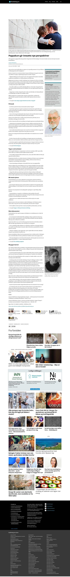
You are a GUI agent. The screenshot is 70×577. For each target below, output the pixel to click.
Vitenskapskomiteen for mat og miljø (53, 573)
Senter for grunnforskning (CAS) (52, 544)
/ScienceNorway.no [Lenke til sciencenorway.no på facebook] (50, 510)
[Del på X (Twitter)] (11, 326)
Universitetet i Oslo (50, 563)
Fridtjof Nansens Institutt (14, 549)
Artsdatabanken (13, 537)
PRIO (47, 536)
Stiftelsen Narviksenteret (51, 551)
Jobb (57, 1)
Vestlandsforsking (50, 569)
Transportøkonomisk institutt (51, 556)
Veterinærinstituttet (50, 570)
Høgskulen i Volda (13, 556)
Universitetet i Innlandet (50, 562)
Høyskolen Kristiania (13, 559)
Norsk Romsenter (31, 567)
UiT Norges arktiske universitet (52, 558)
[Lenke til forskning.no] (25, 1)
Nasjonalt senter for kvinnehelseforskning (35, 549)
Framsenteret (12, 548)
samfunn (11, 324)
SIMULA (48, 541)
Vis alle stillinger (35, 389)
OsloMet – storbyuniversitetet (33, 572)
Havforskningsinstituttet (14, 552)
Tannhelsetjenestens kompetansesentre (53, 555)
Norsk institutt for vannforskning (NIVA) (35, 571)
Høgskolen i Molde (13, 553)
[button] (59, 380)
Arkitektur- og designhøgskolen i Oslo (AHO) (17, 536)
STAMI (48, 548)
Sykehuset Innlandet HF (50, 553)
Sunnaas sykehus (49, 552)
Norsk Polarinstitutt (32, 564)
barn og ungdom (24, 324)
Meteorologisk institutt (14, 567)
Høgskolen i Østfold (13, 555)
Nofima (30, 553)
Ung (50, 1)
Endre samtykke (14, 528)
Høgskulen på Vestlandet (14, 558)
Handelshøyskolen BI (13, 551)
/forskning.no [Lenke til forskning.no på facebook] (50, 506)
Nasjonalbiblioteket (32, 542)
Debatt (46, 1)
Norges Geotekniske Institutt (33, 557)
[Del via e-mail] (14, 326)
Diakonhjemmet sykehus (14, 539)
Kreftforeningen (13, 563)
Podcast (53, 1)
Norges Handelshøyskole (33, 558)
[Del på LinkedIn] (13, 326)
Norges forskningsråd (32, 560)
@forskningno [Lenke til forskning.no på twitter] (50, 504)
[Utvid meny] (61, 1)
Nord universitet (31, 554)
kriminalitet (17, 324)
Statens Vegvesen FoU (50, 549)
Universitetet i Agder (50, 559)
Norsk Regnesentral (32, 565)
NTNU (29, 541)
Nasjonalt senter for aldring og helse (34, 546)
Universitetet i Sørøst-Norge (51, 566)
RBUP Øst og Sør (49, 537)
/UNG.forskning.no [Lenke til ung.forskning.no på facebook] (51, 508)
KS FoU (11, 562)
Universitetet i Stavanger (50, 565)
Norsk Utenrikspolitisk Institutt (34, 568)
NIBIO (11, 570)
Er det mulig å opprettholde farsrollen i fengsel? (24, 100)
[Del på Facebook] (9, 326)
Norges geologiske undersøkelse (34, 561)
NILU (11, 574)
